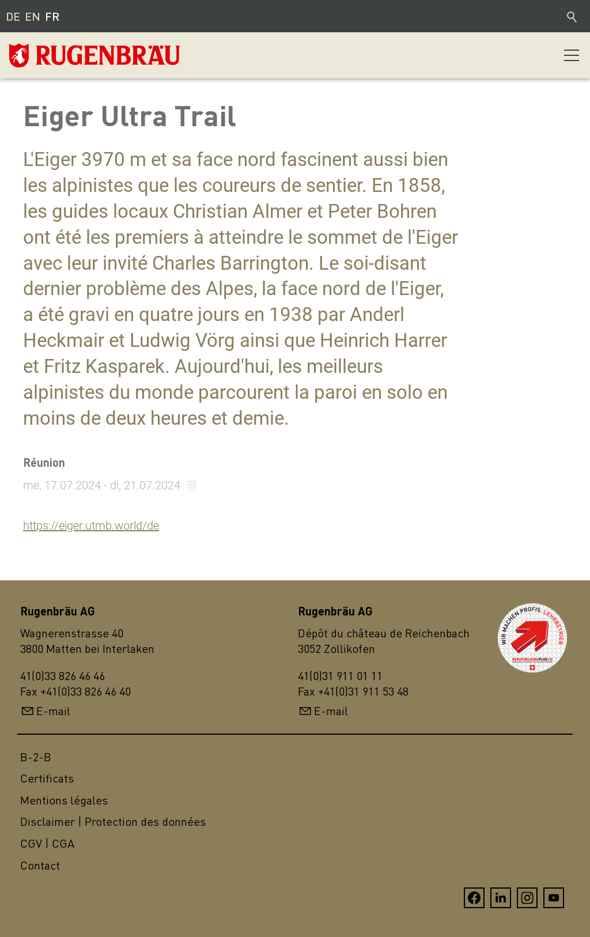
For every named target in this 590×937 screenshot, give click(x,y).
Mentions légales (64, 800)
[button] (571, 55)
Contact (40, 865)
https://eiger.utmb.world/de (91, 525)
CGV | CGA (47, 843)
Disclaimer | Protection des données (113, 821)
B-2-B (35, 757)
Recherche (572, 16)
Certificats (47, 778)
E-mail (53, 711)
